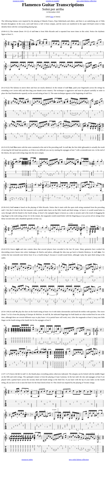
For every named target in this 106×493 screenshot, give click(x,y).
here (51, 17)
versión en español (52, 1)
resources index (18, 1)
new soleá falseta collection (86, 1)
